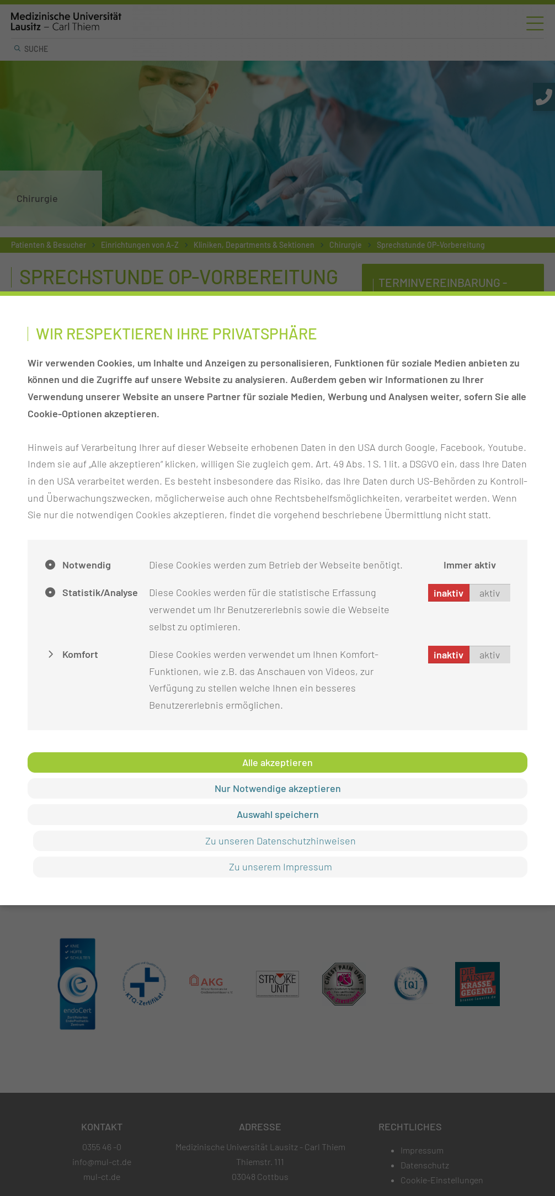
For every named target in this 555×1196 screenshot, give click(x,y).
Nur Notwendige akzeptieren (278, 788)
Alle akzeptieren (277, 762)
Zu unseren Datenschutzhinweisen (280, 840)
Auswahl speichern (278, 814)
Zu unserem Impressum (280, 866)
